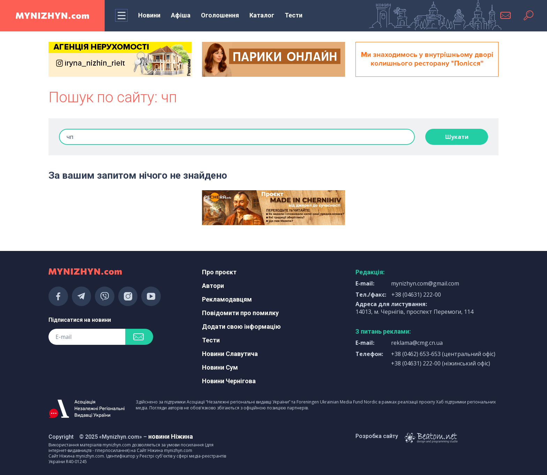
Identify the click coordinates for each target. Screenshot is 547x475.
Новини (149, 15)
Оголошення (220, 15)
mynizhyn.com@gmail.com (425, 283)
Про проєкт (219, 272)
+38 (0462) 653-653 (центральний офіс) (443, 354)
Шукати (457, 137)
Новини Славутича (230, 353)
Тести (293, 15)
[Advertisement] (120, 207)
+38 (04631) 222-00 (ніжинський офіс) (440, 363)
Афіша (180, 15)
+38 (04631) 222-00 (416, 294)
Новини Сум (220, 367)
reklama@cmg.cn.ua (417, 343)
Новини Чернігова (229, 381)
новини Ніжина (170, 436)
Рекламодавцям (227, 299)
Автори (213, 285)
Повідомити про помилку (240, 313)
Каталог (261, 15)
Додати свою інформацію (241, 326)
